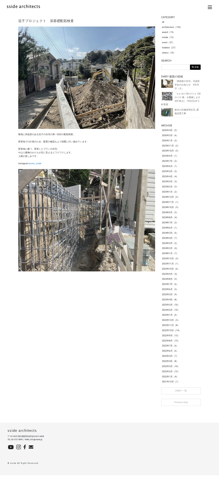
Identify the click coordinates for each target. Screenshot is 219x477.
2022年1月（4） (170, 378)
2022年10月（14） (171, 331)
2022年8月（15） (171, 342)
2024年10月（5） (171, 208)
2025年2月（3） (170, 187)
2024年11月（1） (171, 203)
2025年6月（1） (170, 166)
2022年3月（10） (171, 367)
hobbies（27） (169, 48)
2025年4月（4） (170, 177)
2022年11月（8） (171, 326)
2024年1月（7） (170, 254)
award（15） (168, 32)
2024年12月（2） (171, 197)
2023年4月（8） (170, 300)
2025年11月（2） (171, 146)
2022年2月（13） (171, 373)
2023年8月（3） (170, 280)
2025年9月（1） (170, 156)
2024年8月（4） (170, 218)
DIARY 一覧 (181, 392)
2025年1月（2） (170, 192)
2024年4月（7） (170, 239)
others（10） (169, 53)
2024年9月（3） (170, 213)
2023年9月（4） (170, 275)
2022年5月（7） (170, 357)
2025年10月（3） (171, 151)
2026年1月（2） (170, 141)
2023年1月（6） (170, 316)
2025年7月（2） (170, 161)
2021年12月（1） (171, 383)
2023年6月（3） (170, 290)
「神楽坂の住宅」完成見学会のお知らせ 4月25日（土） (180, 85)
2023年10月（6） (171, 270)
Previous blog (181, 404)
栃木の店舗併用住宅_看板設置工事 (180, 112)
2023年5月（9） (170, 295)
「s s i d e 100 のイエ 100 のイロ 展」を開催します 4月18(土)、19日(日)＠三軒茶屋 (181, 99)
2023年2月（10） (171, 311)
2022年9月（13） (171, 337)
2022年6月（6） (170, 352)
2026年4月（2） (170, 130)
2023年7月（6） (170, 285)
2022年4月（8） (170, 362)
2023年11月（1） (171, 264)
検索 (195, 67)
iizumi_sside (35, 163)
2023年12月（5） (171, 259)
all (163, 22)
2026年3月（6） (170, 135)
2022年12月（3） (171, 321)
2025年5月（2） (170, 172)
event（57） (168, 42)
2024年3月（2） (170, 244)
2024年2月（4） (170, 249)
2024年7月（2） (170, 223)
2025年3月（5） (170, 182)
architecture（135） (172, 27)
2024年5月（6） (170, 233)
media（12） (168, 37)
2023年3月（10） (171, 306)
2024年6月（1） (170, 228)
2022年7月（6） (170, 347)
